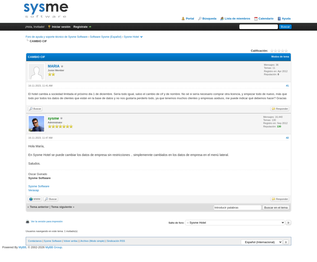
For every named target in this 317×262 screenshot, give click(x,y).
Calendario (266, 18)
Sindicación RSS (116, 241)
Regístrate (80, 26)
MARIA (53, 66)
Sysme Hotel (131, 36)
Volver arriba (70, 241)
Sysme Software (39, 186)
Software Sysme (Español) (105, 36)
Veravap (33, 190)
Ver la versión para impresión (47, 221)
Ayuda (286, 18)
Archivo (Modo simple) (92, 241)
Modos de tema (280, 56)
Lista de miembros (237, 18)
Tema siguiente (61, 207)
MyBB (22, 247)
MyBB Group (54, 247)
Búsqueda (209, 18)
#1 (287, 85)
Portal (190, 18)
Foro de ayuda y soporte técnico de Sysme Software (57, 36)
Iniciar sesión (61, 26)
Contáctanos (35, 241)
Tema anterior (39, 207)
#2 (287, 137)
